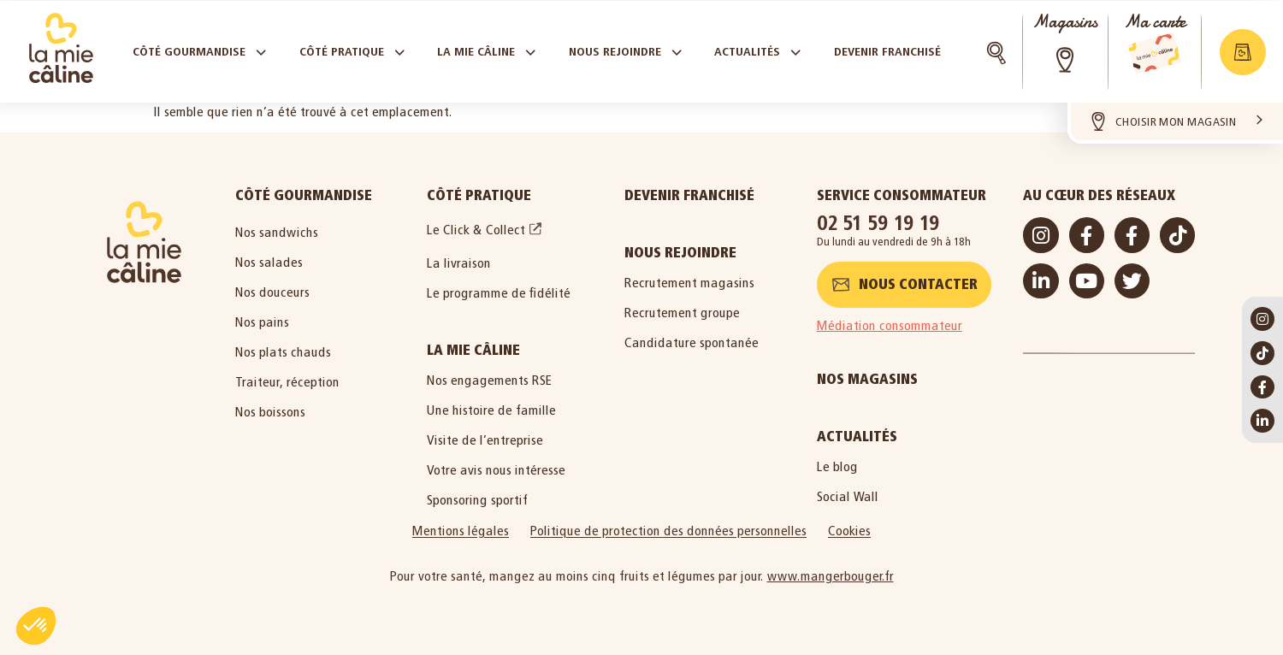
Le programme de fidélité (499, 293)
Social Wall (847, 496)
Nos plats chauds (283, 352)
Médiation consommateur (889, 325)
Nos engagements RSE (490, 380)
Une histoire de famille (491, 410)
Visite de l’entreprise (485, 440)
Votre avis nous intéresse (496, 470)
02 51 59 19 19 (878, 222)
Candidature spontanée (691, 342)
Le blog (837, 466)
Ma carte (1154, 21)
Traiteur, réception (287, 382)
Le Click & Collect (476, 229)
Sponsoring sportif (477, 500)
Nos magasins (867, 379)
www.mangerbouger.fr (830, 576)
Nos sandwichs (276, 232)
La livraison (459, 263)
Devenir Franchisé (689, 195)
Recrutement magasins (689, 282)
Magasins (1064, 21)
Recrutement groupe (682, 312)
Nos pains (262, 322)
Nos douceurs (272, 292)
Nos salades (269, 262)
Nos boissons (270, 412)
